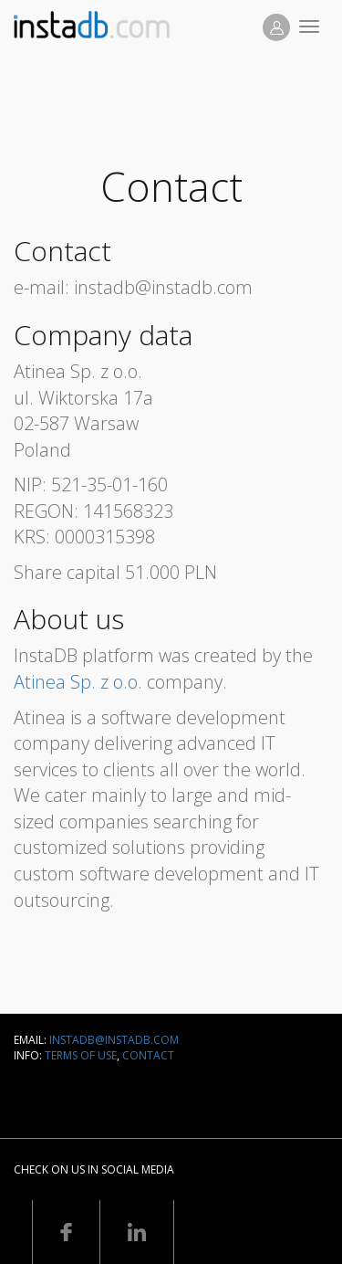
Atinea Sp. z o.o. (78, 681)
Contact (148, 1055)
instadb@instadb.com (114, 1040)
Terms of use (81, 1055)
